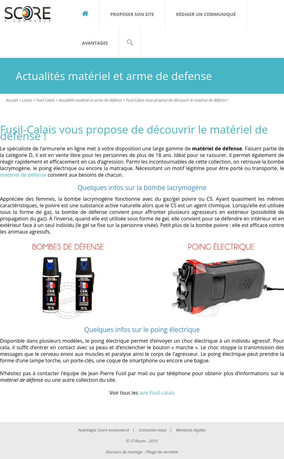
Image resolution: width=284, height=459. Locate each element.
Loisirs (27, 100)
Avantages (95, 43)
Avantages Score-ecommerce (104, 430)
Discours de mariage (124, 452)
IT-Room (138, 441)
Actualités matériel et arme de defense (90, 100)
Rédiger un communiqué (206, 14)
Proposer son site (132, 14)
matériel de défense (23, 174)
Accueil (12, 100)
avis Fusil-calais (156, 392)
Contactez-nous (152, 430)
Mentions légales (191, 430)
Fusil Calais (45, 100)
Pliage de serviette (162, 452)
